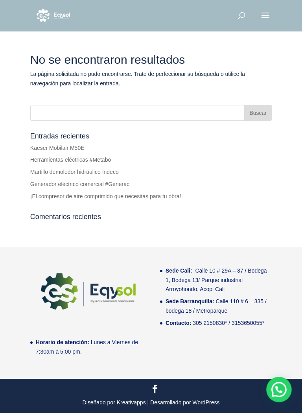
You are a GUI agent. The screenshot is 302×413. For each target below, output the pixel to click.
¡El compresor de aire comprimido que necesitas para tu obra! (105, 196)
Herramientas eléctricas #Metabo (70, 160)
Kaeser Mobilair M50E (57, 148)
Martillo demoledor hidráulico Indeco (74, 172)
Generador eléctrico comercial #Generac (79, 184)
